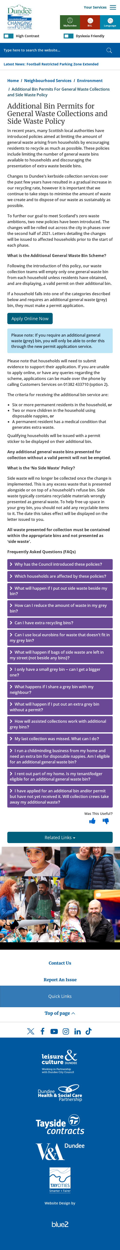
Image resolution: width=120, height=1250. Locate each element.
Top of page (60, 1013)
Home (13, 80)
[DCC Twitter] (30, 1036)
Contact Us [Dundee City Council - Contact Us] (60, 963)
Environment (90, 80)
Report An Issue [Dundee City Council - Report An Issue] (60, 979)
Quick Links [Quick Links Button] (60, 996)
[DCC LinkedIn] (77, 1032)
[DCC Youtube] (54, 1032)
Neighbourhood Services (47, 80)
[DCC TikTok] (89, 1032)
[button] (60, 564)
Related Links (60, 837)
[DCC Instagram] (65, 1032)
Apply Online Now (30, 318)
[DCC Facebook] (42, 1032)
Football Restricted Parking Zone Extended (63, 64)
